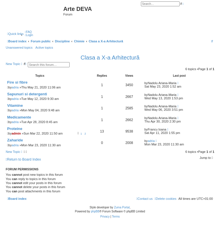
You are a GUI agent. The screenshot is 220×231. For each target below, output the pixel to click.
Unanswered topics (19, 47)
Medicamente (19, 117)
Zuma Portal (121, 207)
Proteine (14, 129)
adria (15, 87)
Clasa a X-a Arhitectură (110, 57)
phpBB (95, 211)
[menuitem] (28, 31)
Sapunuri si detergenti (27, 94)
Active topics (44, 47)
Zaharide (15, 140)
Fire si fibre (17, 82)
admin (16, 133)
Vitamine (15, 105)
